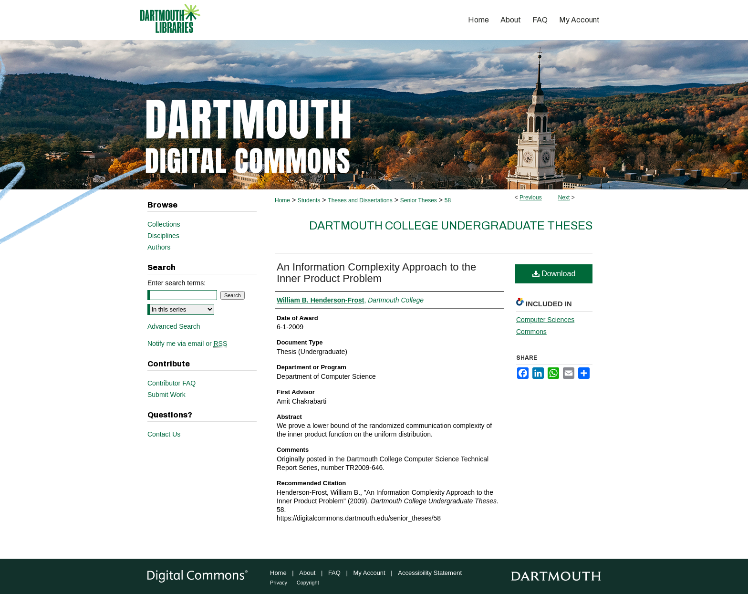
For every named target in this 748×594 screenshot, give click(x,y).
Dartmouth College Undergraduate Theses (450, 225)
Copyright (308, 582)
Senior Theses (418, 200)
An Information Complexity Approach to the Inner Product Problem (376, 272)
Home (282, 200)
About (307, 572)
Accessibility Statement (430, 572)
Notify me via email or (187, 343)
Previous (530, 197)
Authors (158, 247)
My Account (369, 572)
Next (564, 197)
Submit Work (166, 394)
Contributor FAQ (171, 383)
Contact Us (163, 434)
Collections (163, 224)
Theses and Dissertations (360, 200)
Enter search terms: (176, 283)
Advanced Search (173, 326)
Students (309, 200)
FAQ (334, 572)
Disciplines (163, 236)
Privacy (278, 582)
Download (554, 274)
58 (448, 200)
